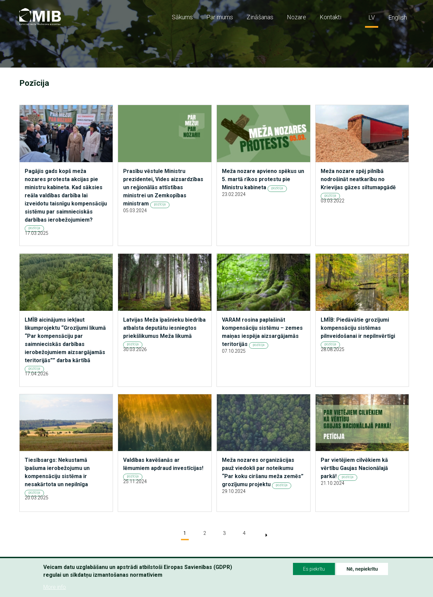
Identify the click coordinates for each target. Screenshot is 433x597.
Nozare (296, 17)
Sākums (182, 17)
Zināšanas (260, 17)
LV (371, 17)
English (397, 17)
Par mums (219, 17)
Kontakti (330, 17)
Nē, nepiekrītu (362, 569)
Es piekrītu (314, 569)
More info (54, 587)
